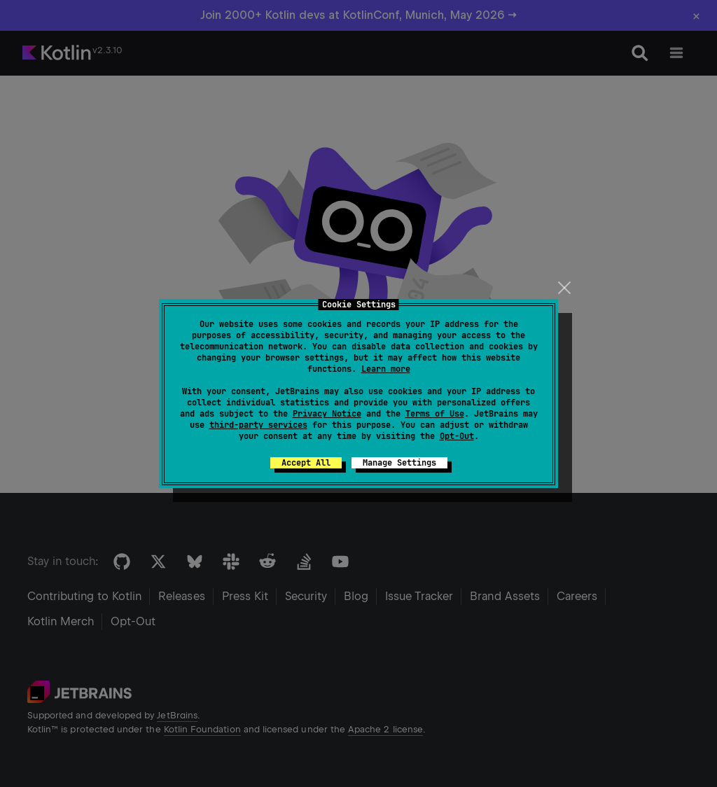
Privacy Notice (327, 413)
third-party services (258, 425)
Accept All (305, 462)
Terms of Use (434, 413)
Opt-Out (457, 436)
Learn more (385, 369)
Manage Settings (399, 462)
